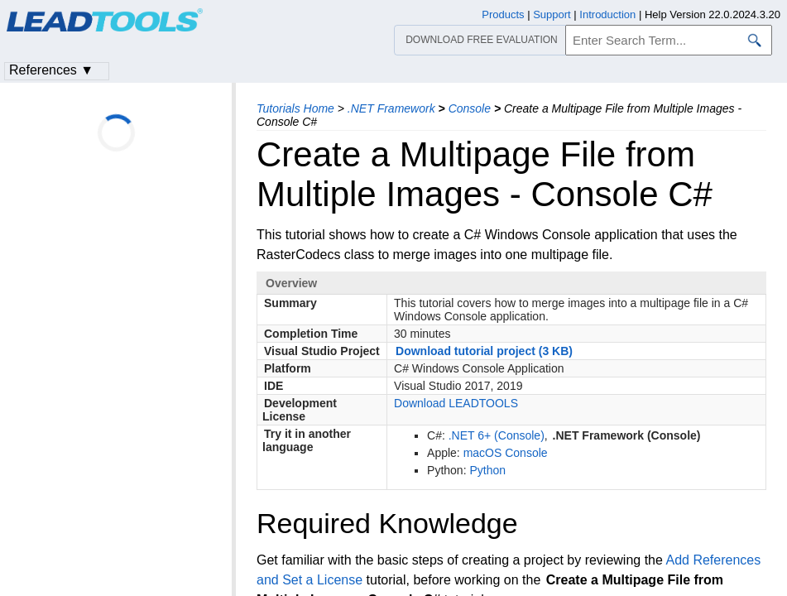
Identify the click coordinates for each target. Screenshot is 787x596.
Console (470, 108)
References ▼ (51, 70)
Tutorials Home (295, 108)
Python (487, 470)
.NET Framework (391, 108)
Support (552, 14)
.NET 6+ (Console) (497, 435)
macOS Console (505, 452)
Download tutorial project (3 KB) (484, 351)
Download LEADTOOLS (456, 403)
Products (503, 14)
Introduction (607, 14)
